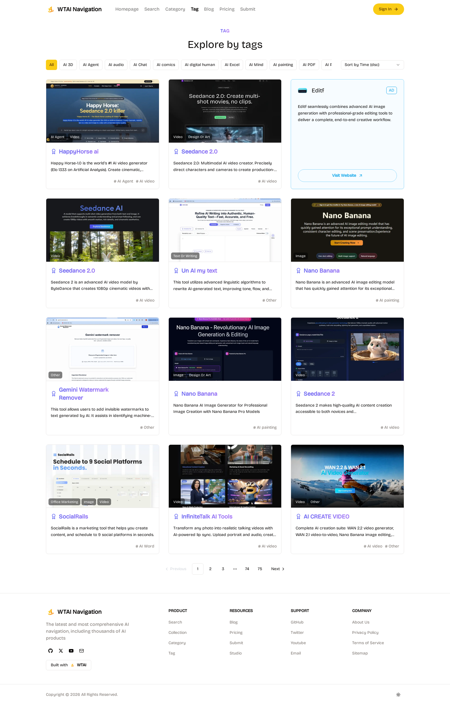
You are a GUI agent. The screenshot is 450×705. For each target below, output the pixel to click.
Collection (177, 632)
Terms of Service (368, 642)
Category (175, 9)
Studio (236, 653)
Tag (194, 9)
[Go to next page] (277, 569)
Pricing (227, 9)
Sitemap (360, 653)
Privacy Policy (365, 632)
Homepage (127, 9)
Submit (247, 9)
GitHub (297, 622)
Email (296, 653)
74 (247, 568)
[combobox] (372, 64)
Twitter (297, 632)
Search (152, 9)
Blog (209, 9)
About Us (360, 622)
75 (260, 568)
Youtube (298, 642)
